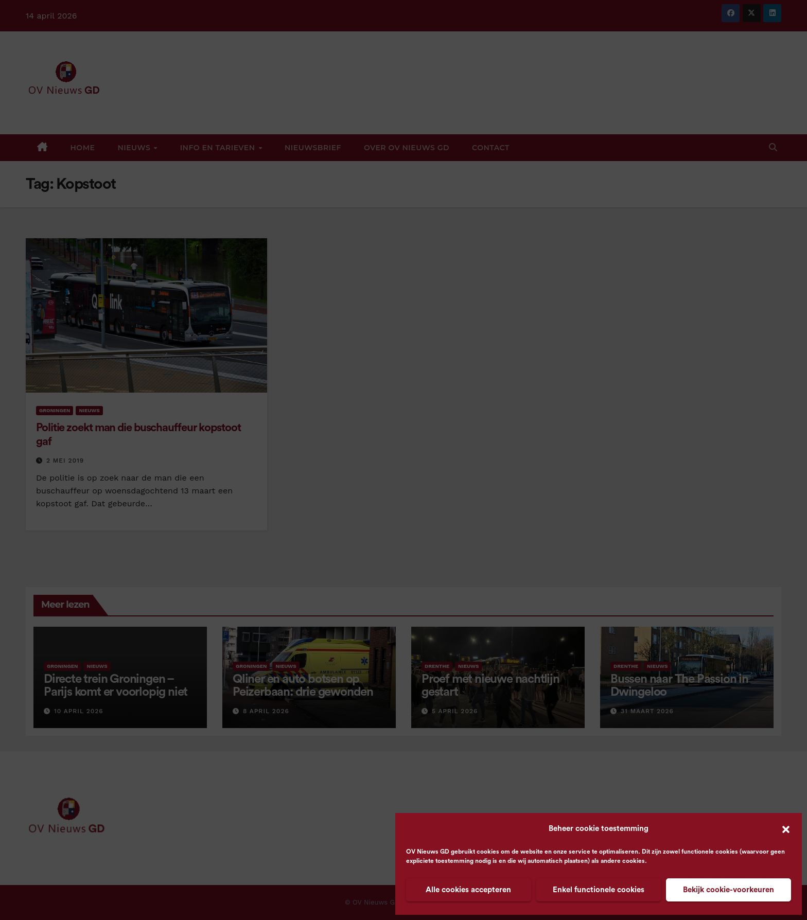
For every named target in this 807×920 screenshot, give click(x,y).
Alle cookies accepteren (468, 890)
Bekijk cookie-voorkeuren (728, 890)
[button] (786, 829)
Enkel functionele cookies (598, 890)
